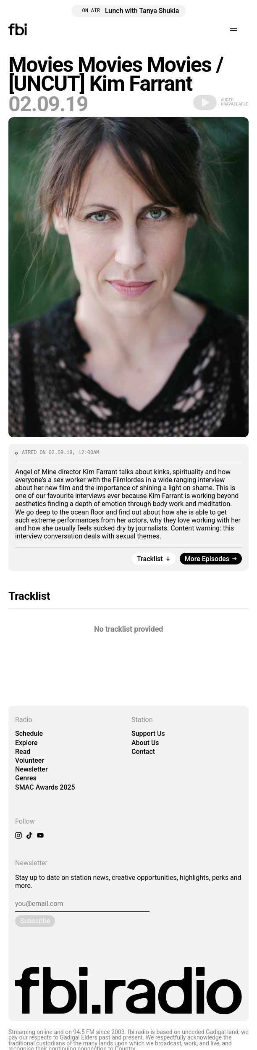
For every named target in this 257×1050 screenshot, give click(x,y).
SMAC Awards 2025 (45, 787)
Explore (26, 743)
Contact (143, 751)
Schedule (29, 733)
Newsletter (31, 769)
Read (22, 751)
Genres (26, 778)
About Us (145, 743)
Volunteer (29, 760)
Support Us (148, 733)
